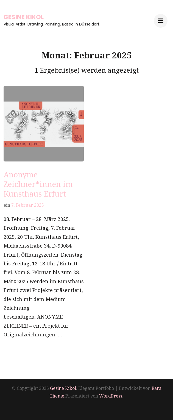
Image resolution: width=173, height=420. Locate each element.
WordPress (110, 396)
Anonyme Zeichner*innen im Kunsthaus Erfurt (38, 184)
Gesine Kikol (24, 17)
